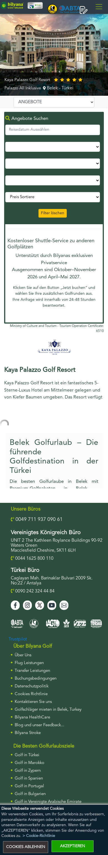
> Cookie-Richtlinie (38, 836)
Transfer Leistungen (32, 671)
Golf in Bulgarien (30, 794)
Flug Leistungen (29, 663)
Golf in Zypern (28, 771)
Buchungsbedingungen (35, 679)
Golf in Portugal (29, 786)
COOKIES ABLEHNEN (25, 847)
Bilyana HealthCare (32, 717)
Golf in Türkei (27, 755)
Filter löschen (52, 213)
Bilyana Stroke (28, 733)
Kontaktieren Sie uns (33, 702)
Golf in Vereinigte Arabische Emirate (48, 802)
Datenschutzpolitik (31, 686)
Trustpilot (18, 639)
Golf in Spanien (29, 778)
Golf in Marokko (29, 763)
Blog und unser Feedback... (39, 725)
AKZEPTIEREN (72, 846)
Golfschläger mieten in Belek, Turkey (48, 710)
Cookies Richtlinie (31, 694)
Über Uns (23, 655)
